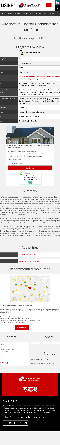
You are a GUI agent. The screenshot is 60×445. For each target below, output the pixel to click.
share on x (57, 8)
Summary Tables (41, 13)
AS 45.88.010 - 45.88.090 (27, 255)
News (52, 13)
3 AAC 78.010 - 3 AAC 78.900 (29, 261)
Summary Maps (28, 13)
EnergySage (46, 412)
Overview (17, 13)
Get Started (21, 328)
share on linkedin (57, 2)
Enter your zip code (14, 160)
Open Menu (49, 5)
